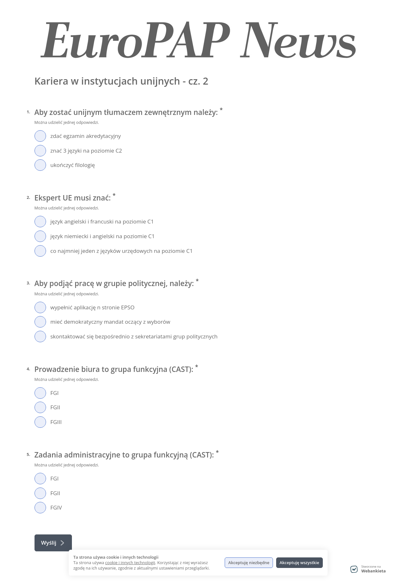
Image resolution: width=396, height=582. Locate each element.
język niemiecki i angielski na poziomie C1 (102, 236)
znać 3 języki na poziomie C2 (86, 150)
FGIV (56, 507)
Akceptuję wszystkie (299, 562)
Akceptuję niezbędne (248, 562)
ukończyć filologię (72, 165)
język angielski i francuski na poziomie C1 (102, 221)
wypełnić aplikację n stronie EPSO (92, 307)
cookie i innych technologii (130, 562)
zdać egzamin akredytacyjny (85, 136)
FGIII (56, 422)
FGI (54, 393)
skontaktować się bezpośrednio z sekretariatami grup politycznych (134, 336)
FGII (55, 407)
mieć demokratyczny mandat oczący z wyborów (110, 321)
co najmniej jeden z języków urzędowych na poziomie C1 (121, 250)
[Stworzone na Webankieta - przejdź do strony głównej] (368, 569)
